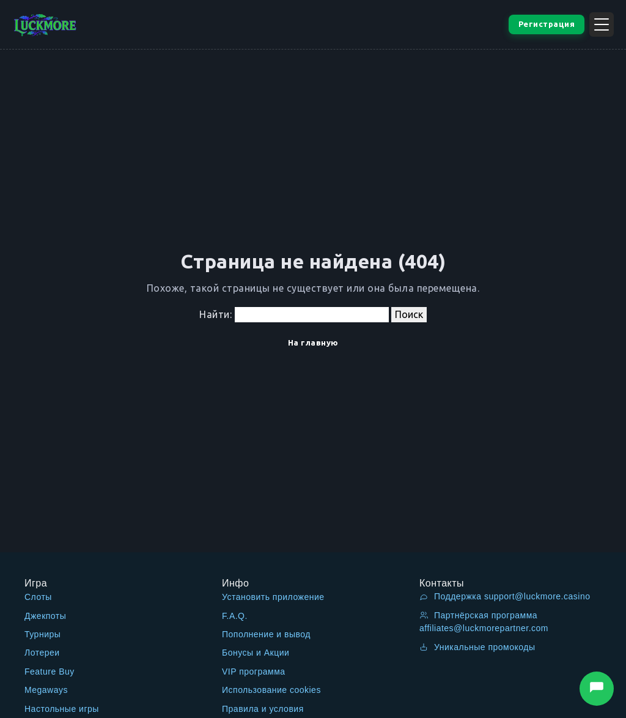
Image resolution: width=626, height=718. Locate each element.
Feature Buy (49, 671)
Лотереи (42, 652)
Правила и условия (263, 709)
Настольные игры (61, 709)
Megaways (46, 690)
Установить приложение (273, 597)
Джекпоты (45, 616)
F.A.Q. (235, 616)
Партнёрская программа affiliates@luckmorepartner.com (483, 621)
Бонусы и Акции (255, 652)
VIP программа (253, 671)
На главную (313, 342)
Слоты (38, 597)
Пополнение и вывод (266, 634)
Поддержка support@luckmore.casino (504, 596)
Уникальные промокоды (477, 647)
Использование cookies (271, 690)
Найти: (215, 314)
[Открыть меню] (601, 24)
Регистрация (546, 24)
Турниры (42, 634)
